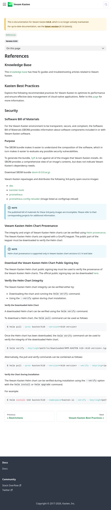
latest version (52, 26)
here (96, 273)
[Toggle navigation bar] (4, 4)
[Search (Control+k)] (106, 4)
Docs (5, 468)
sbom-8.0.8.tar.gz (41, 172)
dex (11, 185)
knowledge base (18, 71)
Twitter (7, 490)
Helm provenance (96, 232)
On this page (13, 48)
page (95, 96)
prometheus (16, 194)
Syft (33, 158)
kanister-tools (16, 190)
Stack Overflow (11, 485)
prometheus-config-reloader (24, 198)
